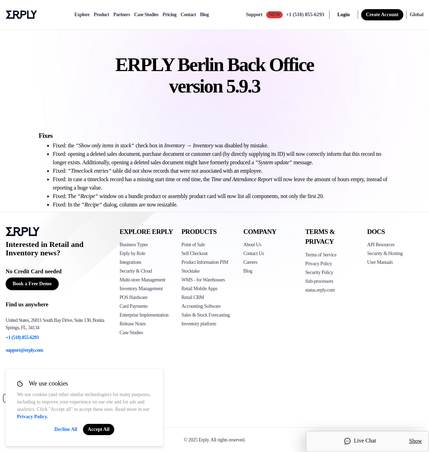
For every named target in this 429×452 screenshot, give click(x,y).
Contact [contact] (188, 14)
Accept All (99, 429)
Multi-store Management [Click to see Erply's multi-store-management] (142, 279)
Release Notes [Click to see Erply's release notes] (133, 323)
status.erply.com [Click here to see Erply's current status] (320, 290)
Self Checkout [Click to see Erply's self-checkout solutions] (194, 253)
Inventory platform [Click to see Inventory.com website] (198, 323)
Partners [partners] (121, 14)
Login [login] (344, 14)
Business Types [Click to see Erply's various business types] (134, 244)
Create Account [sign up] (382, 14)
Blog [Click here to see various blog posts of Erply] (247, 271)
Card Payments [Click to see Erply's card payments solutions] (134, 306)
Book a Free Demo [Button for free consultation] (32, 283)
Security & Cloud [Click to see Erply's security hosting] (136, 271)
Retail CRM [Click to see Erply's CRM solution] (192, 297)
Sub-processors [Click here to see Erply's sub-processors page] (319, 281)
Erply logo (21, 15)
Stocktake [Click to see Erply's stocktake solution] (190, 271)
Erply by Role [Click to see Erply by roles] (132, 253)
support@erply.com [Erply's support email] (24, 350)
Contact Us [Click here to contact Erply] (253, 253)
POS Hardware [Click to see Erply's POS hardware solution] (133, 297)
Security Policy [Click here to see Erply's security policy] (319, 272)
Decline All (66, 429)
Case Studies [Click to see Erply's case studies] (131, 332)
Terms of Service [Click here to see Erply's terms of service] (321, 254)
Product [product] (101, 14)
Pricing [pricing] (169, 14)
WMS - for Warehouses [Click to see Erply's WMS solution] (203, 279)
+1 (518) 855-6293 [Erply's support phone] (22, 337)
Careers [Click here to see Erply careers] (250, 262)
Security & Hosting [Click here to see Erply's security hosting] (385, 253)
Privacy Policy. (32, 416)
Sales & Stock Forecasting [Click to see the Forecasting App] (205, 315)
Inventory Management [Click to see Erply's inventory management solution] (141, 288)
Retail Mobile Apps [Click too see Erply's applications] (199, 288)
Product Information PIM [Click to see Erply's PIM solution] (204, 262)
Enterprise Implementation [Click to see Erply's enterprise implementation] (144, 315)
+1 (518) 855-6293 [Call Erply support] (305, 14)
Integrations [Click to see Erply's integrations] (130, 262)
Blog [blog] (204, 14)
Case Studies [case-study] (146, 14)
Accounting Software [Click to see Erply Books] (200, 306)
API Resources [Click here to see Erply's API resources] (381, 244)
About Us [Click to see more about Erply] (252, 244)
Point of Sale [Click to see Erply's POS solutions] (193, 244)
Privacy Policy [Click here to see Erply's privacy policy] (318, 263)
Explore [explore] (81, 14)
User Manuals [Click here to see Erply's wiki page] (380, 262)
